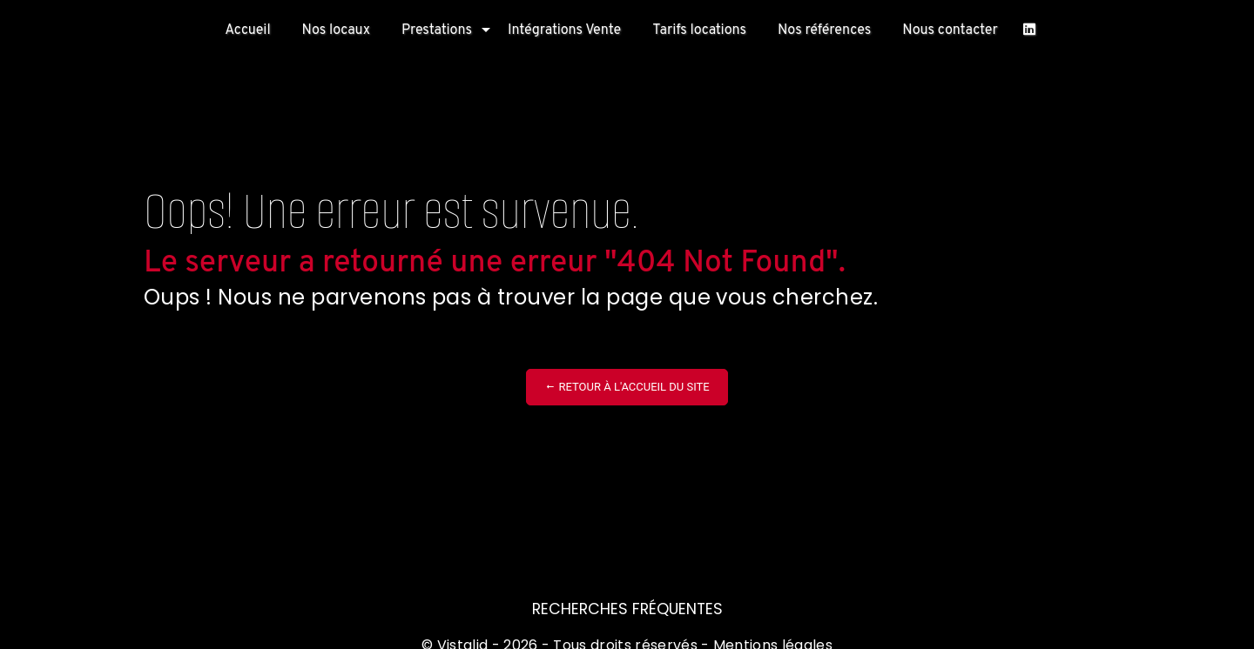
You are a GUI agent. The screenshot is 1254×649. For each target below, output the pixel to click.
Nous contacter (950, 30)
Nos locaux (336, 30)
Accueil (247, 30)
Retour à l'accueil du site (626, 386)
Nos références (824, 30)
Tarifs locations (699, 30)
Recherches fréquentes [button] (627, 609)
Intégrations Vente (564, 30)
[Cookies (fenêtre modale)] (5, 638)
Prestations (436, 30)
